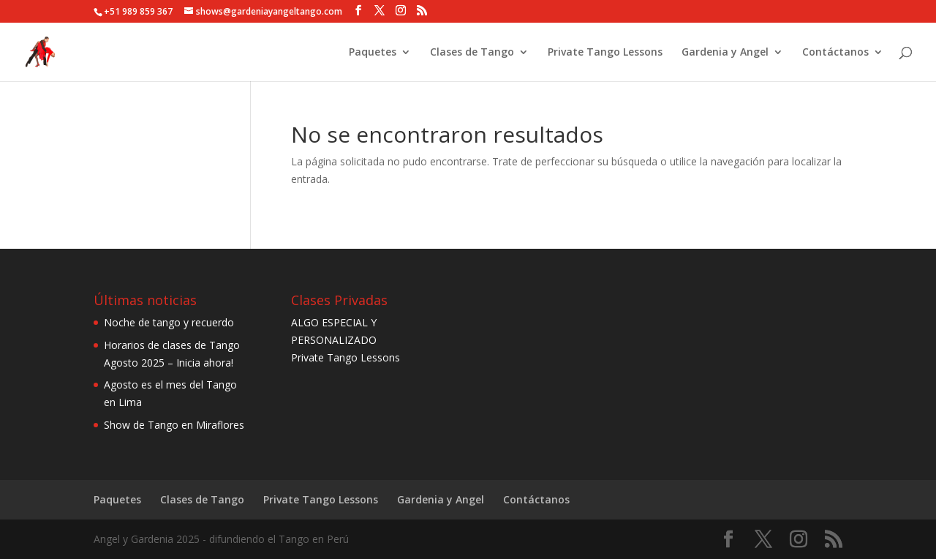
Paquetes (372, 53)
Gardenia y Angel (725, 53)
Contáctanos (835, 53)
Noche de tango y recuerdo (169, 322)
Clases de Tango (472, 53)
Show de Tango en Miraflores (174, 425)
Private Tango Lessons (605, 53)
